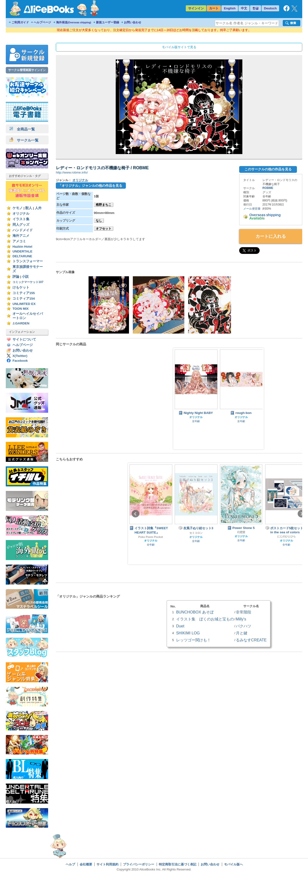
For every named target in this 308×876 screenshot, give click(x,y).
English (230, 8)
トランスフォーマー (28, 261)
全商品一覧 (22, 129)
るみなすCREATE (251, 640)
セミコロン (196, 532)
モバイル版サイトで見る (179, 47)
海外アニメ (21, 236)
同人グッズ (21, 224)
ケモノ (18, 208)
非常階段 (243, 612)
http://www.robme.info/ (72, 172)
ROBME (268, 188)
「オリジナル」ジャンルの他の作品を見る (90, 185)
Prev (135, 514)
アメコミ (19, 241)
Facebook (20, 360)
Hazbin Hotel (22, 246)
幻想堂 (241, 532)
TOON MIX (21, 308)
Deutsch (270, 8)
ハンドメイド (23, 230)
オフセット (103, 228)
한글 (255, 8)
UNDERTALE (22, 251)
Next (301, 514)
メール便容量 (252, 208)
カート (213, 8)
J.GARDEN (21, 323)
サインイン (196, 8)
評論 (16, 276)
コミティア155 (24, 293)
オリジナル (21, 213)
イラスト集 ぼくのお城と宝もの (205, 619)
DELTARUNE (22, 256)
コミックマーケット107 (28, 282)
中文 (244, 8)
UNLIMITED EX (24, 304)
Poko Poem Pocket (150, 536)
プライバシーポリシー (138, 864)
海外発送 (73, 22)
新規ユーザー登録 (107, 22)
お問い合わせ (132, 22)
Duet (180, 626)
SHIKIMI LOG (188, 633)
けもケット (21, 287)
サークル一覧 (23, 140)
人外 (38, 208)
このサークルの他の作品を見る (268, 169)
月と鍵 (241, 633)
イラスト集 (21, 219)
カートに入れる (271, 236)
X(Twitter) (20, 356)
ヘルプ (70, 864)
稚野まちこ (103, 204)
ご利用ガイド (20, 22)
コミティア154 (24, 298)
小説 (25, 276)
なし (99, 220)
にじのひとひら (286, 536)
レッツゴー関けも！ (193, 640)
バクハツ (243, 626)
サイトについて (24, 339)
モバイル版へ (233, 864)
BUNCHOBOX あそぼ (195, 612)
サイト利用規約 (107, 864)
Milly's (241, 619)
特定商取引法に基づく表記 (177, 864)
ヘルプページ (42, 22)
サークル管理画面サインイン (27, 70)
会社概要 (86, 864)
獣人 (28, 208)
